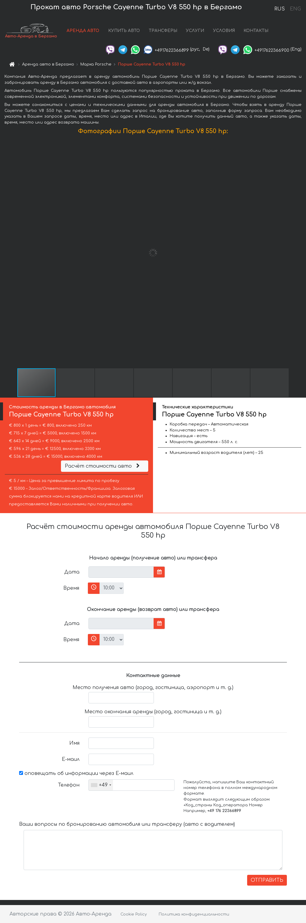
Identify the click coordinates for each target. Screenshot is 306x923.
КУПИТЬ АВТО (124, 30)
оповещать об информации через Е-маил (76, 773)
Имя (74, 743)
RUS (279, 9)
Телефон (68, 785)
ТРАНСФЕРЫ (163, 30)
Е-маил (70, 759)
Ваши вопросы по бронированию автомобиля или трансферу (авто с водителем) (127, 824)
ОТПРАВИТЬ (267, 880)
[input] (121, 572)
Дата (71, 572)
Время (71, 588)
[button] (300, 253)
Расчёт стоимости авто (103, 466)
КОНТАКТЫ (256, 30)
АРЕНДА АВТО (83, 30)
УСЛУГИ (195, 30)
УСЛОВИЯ (224, 30)
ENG (295, 9)
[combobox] (101, 785)
